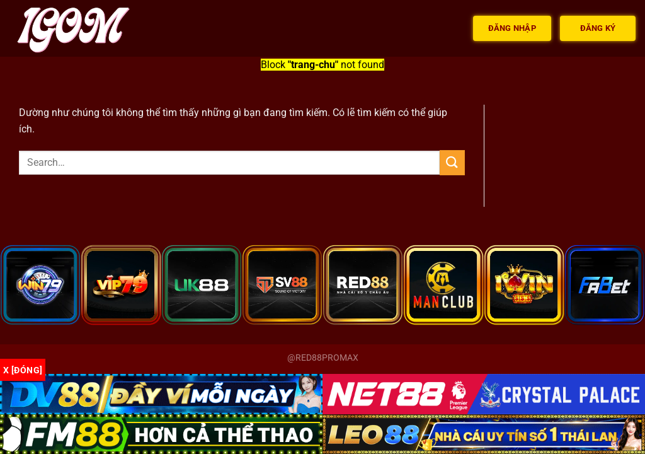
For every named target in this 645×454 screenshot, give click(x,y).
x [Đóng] (22, 370)
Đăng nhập (512, 28)
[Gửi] (452, 162)
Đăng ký (598, 28)
